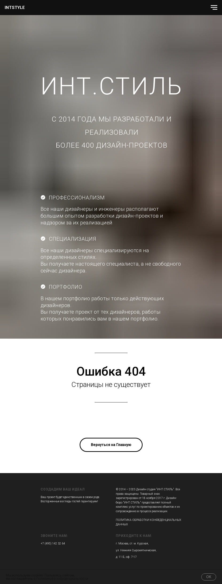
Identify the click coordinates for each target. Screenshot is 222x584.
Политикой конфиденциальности (62, 578)
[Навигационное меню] (214, 7)
